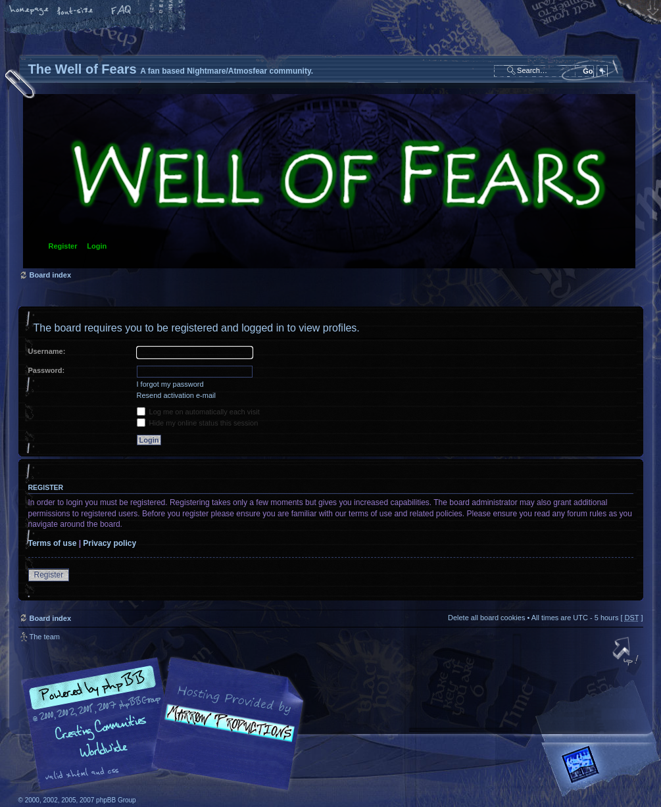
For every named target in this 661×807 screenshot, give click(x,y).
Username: (47, 351)
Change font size (76, 11)
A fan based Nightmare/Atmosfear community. (225, 733)
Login (97, 246)
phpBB (166, 724)
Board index (329, 181)
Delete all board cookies (486, 618)
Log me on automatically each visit (198, 412)
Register (63, 246)
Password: (46, 370)
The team (45, 637)
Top (626, 652)
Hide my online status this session (197, 423)
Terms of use (52, 543)
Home (30, 11)
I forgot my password (170, 384)
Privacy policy (109, 543)
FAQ (122, 11)
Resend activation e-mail (176, 395)
